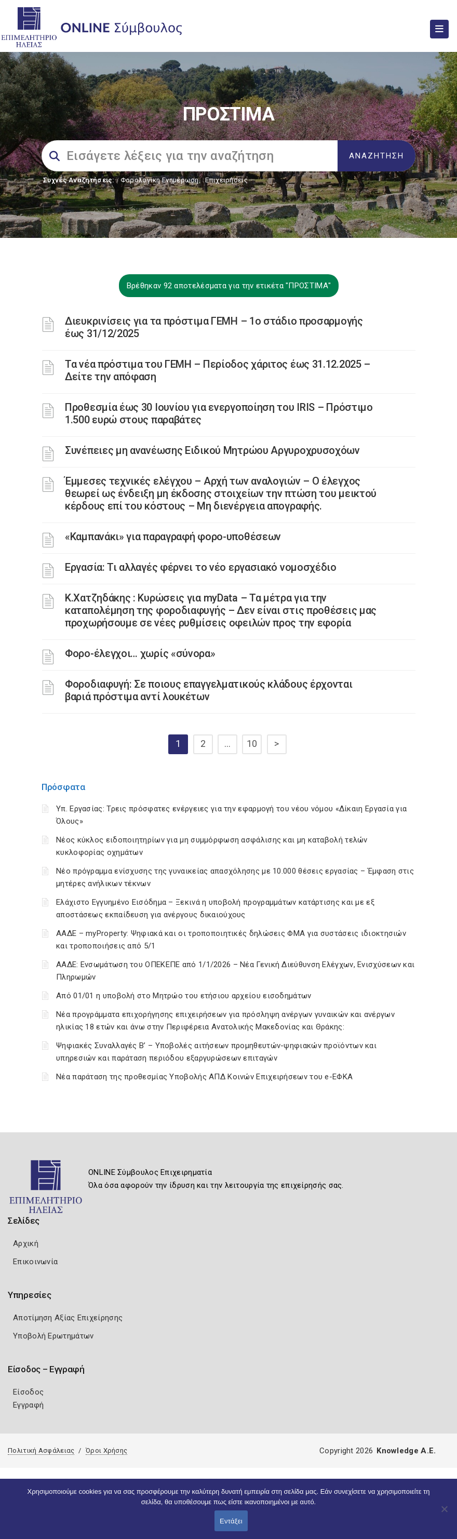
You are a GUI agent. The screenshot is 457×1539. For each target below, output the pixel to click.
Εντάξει (231, 1521)
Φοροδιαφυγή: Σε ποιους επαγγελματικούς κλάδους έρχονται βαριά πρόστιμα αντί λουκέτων (209, 690)
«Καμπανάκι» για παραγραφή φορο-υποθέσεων (173, 536)
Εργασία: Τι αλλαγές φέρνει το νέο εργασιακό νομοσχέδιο (201, 567)
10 (252, 743)
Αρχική (25, 1243)
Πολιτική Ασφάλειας (41, 1450)
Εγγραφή (28, 1405)
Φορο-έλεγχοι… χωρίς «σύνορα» (140, 653)
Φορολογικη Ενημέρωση (159, 180)
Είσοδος (28, 1392)
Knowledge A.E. (406, 1450)
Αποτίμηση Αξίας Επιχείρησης (68, 1317)
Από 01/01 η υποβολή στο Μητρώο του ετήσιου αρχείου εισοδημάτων (184, 995)
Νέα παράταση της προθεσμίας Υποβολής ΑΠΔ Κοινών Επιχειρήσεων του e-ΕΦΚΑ (204, 1076)
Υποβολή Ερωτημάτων (53, 1336)
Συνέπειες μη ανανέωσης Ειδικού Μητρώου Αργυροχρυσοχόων (212, 450)
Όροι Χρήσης (106, 1450)
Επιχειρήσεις (226, 180)
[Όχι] (444, 1514)
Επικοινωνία (35, 1261)
